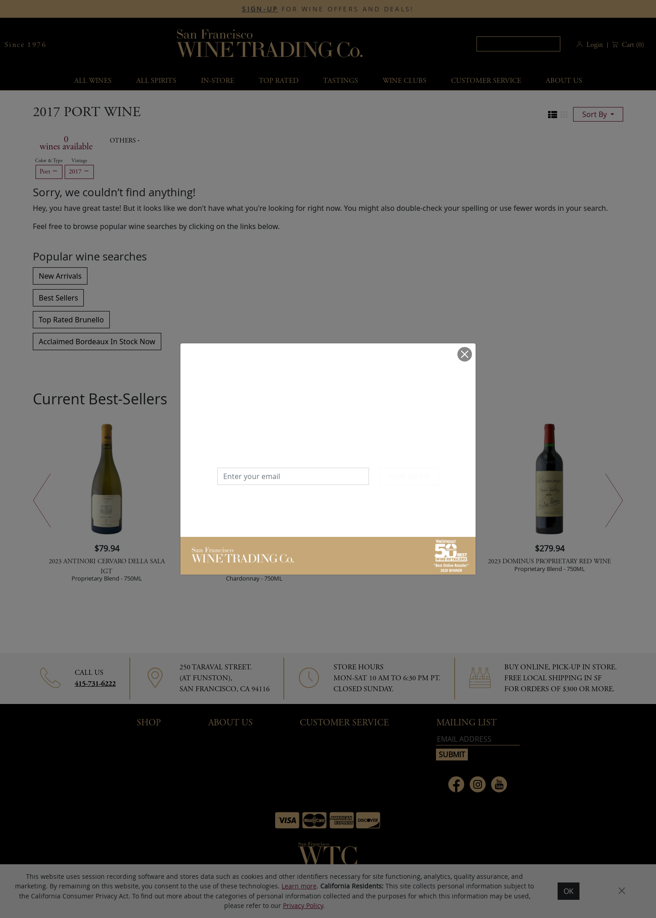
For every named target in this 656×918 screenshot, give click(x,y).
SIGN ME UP (409, 477)
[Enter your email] (293, 476)
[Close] (464, 354)
